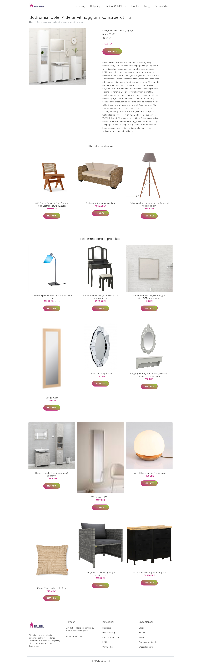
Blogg (147, 7)
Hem (31, 24)
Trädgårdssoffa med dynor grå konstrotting (100, 576)
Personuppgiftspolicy (148, 644)
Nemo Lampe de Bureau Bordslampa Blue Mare (52, 299)
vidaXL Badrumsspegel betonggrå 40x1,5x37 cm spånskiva (149, 299)
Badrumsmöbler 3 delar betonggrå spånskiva (51, 477)
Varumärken (162, 7)
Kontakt (142, 635)
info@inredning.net (74, 639)
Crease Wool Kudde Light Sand (52, 590)
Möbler (135, 7)
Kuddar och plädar (116, 7)
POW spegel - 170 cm (100, 499)
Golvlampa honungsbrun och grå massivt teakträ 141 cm (149, 207)
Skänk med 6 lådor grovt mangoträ (149, 575)
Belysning (95, 7)
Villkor (141, 640)
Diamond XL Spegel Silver (100, 376)
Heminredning (77, 7)
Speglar (130, 33)
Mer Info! (112, 54)
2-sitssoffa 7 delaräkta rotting (100, 205)
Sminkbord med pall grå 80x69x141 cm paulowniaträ (100, 299)
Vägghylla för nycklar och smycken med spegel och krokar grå (149, 377)
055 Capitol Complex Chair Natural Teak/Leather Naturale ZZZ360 (51, 207)
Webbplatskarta (146, 649)
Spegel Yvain (52, 400)
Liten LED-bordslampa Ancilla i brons (149, 475)
